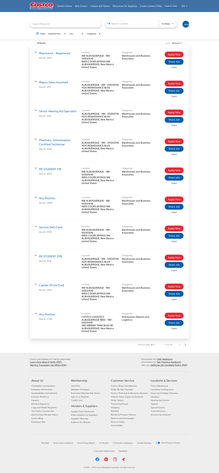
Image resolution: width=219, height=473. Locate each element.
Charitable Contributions (43, 386)
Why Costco (81, 6)
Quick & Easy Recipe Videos (44, 414)
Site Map (45, 443)
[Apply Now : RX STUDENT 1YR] (174, 170)
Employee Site (38, 422)
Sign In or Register (80, 396)
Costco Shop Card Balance (124, 386)
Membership (79, 380)
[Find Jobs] (186, 24)
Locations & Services (164, 380)
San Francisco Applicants (169, 362)
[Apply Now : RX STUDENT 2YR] (174, 258)
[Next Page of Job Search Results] (185, 344)
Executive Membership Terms (85, 393)
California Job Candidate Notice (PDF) (168, 365)
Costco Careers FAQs (151, 6)
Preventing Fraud (119, 404)
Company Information (42, 389)
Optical (154, 404)
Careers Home (64, 6)
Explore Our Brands (80, 422)
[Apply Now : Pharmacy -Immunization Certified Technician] (174, 142)
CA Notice (104, 443)
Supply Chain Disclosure (82, 411)
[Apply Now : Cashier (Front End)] (174, 287)
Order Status (117, 400)
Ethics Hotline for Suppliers (84, 415)
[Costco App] (124, 461)
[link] (109, 60)
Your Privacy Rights (86, 443)
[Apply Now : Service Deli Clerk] (174, 229)
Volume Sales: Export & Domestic (127, 396)
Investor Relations (40, 396)
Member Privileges (80, 389)
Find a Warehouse (159, 386)
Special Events (158, 407)
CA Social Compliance (123, 443)
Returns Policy (118, 422)
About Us (37, 380)
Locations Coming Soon (162, 389)
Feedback (123, 451)
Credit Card (76, 400)
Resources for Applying (125, 6)
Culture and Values (100, 6)
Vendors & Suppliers (84, 406)
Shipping (115, 407)
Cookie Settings (144, 443)
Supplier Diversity (79, 418)
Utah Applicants (164, 359)
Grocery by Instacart (161, 414)
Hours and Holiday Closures (164, 393)
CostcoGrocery (158, 411)
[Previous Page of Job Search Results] (179, 344)
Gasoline (155, 396)
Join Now (75, 386)
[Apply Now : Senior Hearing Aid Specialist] (174, 112)
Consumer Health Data (104, 451)
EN (185, 6)
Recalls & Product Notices (123, 414)
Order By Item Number (122, 389)
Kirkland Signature (40, 404)
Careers (35, 400)
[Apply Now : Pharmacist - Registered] (174, 54)
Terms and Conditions (63, 443)
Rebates (115, 411)
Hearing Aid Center (160, 400)
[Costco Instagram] (115, 461)
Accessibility (117, 425)
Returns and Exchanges (122, 418)
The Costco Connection (42, 411)
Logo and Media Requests (44, 407)
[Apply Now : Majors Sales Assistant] (174, 84)
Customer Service (122, 380)
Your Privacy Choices (168, 443)
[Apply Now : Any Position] (174, 200)
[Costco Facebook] (97, 461)
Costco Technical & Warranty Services (129, 393)
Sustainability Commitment (44, 393)
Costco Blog (37, 418)
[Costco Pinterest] (106, 461)
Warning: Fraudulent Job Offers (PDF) (48, 365)
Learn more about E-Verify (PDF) (46, 362)
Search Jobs (171, 6)
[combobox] (65, 24)
